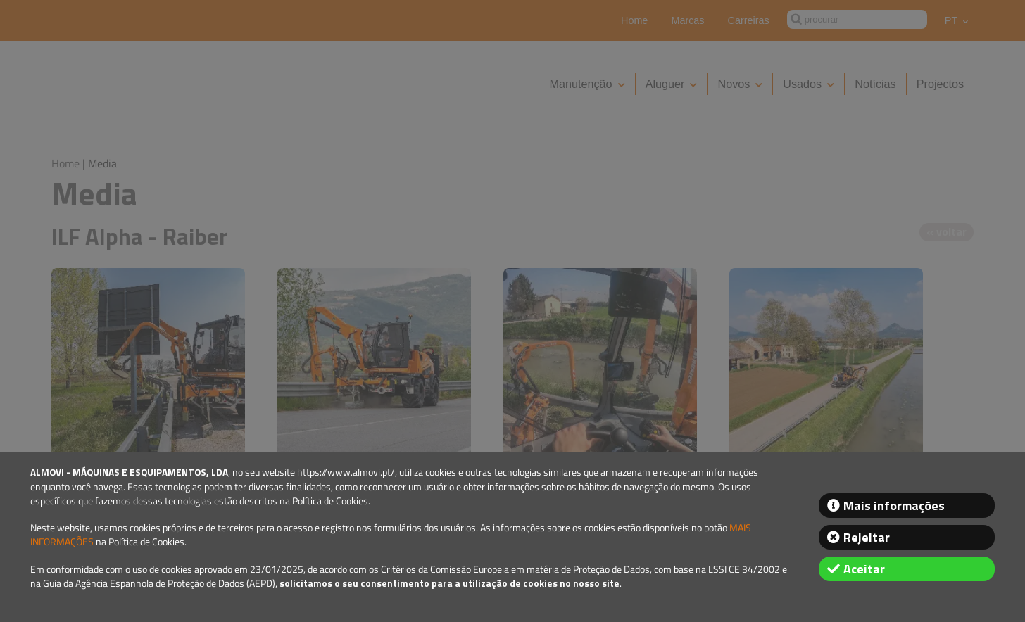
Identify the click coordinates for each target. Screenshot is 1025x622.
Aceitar (864, 568)
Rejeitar (866, 537)
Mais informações (894, 505)
